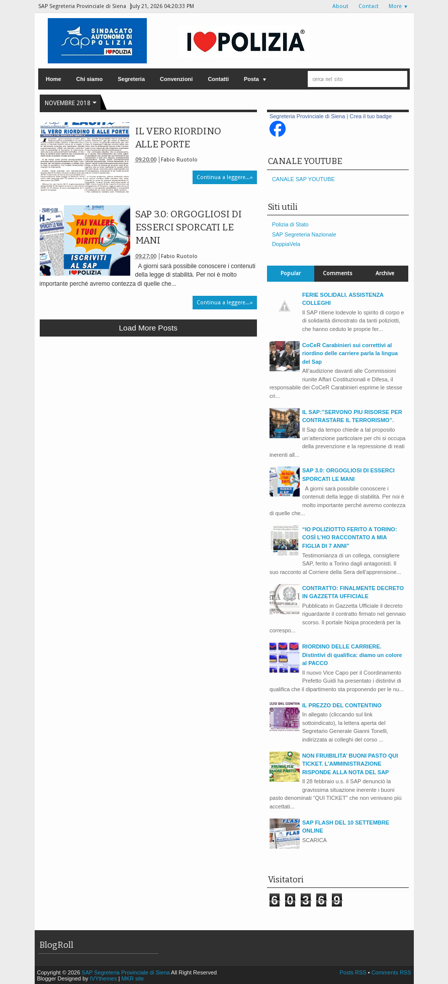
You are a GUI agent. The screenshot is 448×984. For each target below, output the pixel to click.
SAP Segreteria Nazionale (304, 234)
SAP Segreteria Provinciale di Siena (126, 972)
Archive (385, 273)
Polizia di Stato (290, 224)
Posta (251, 79)
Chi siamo (89, 79)
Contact (369, 6)
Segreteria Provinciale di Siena (307, 116)
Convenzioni (176, 79)
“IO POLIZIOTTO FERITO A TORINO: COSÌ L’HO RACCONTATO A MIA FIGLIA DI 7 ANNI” (349, 537)
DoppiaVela (286, 244)
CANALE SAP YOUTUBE (303, 179)
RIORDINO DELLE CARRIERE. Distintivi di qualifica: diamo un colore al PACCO (352, 654)
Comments (337, 273)
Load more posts (148, 327)
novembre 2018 (68, 103)
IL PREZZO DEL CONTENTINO (342, 705)
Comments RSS (391, 972)
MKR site (132, 978)
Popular (291, 273)
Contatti (218, 79)
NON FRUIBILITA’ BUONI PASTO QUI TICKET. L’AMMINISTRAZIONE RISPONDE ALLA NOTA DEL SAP (350, 764)
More (395, 6)
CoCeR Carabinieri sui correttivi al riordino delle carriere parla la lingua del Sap (350, 353)
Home (53, 79)
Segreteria (131, 79)
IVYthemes (103, 978)
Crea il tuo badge (370, 116)
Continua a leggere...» (225, 177)
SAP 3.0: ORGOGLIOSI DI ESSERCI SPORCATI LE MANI (188, 227)
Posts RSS (353, 972)
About (340, 6)
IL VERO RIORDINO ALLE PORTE (178, 138)
